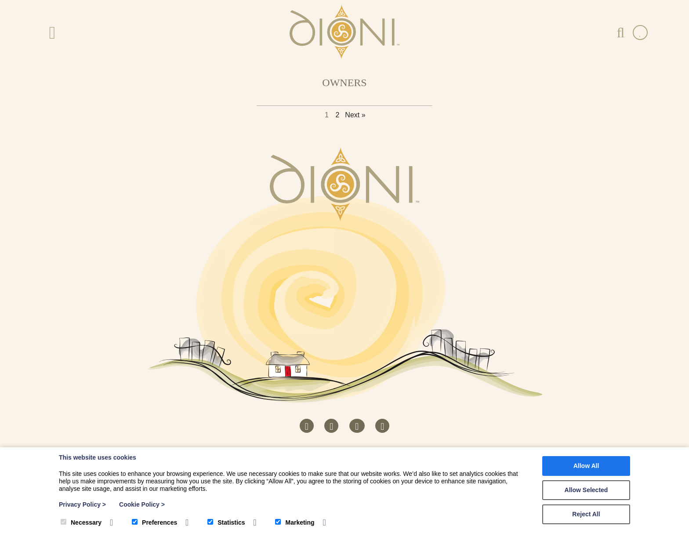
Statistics (226, 522)
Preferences (154, 522)
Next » (355, 115)
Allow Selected (586, 489)
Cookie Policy (142, 504)
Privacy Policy (82, 504)
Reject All (586, 514)
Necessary (81, 522)
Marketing (294, 522)
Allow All (586, 465)
